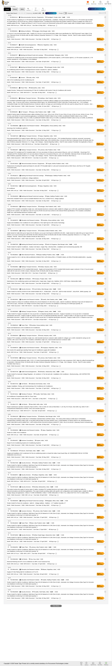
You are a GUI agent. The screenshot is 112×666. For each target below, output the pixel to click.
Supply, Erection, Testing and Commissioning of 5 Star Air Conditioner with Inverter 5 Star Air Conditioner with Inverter (39, 90)
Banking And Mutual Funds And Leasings (32, 55)
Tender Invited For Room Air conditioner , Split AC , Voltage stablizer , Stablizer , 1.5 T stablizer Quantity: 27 (36, 503)
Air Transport (24, 112)
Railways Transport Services (28, 98)
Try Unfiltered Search (51, 13)
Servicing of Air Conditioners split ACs (17, 128)
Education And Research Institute (30, 125)
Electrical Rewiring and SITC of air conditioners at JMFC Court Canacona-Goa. (28, 561)
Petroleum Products (26, 394)
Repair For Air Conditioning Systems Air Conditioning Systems (24, 443)
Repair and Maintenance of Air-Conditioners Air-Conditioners (23, 327)
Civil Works (24, 383)
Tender (7, 9)
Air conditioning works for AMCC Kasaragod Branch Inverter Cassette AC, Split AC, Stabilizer (32, 69)
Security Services (26, 289)
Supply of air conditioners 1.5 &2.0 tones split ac (20, 47)
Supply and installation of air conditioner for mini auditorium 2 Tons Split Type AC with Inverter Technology (35, 222)
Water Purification (26, 278)
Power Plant (24, 87)
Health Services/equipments (28, 45)
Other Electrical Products (28, 254)
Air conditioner (11, 188)
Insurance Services (26, 511)
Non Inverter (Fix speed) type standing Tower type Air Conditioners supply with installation (31, 350)
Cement (23, 77)
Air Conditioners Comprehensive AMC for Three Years (21, 396)
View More (56, 606)
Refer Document (15, 39)
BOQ (22, 9)
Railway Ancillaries (26, 31)
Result (15, 9)
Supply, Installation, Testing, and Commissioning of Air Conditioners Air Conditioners (30, 386)
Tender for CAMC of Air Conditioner (16, 432)
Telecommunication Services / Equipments (32, 17)
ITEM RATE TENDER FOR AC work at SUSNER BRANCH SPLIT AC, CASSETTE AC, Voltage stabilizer (35, 198)
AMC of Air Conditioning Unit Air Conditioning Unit (20, 80)
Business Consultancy (27, 440)
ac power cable (37, 13)
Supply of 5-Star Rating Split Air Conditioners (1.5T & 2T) (22, 572)
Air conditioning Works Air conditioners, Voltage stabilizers (23, 178)
